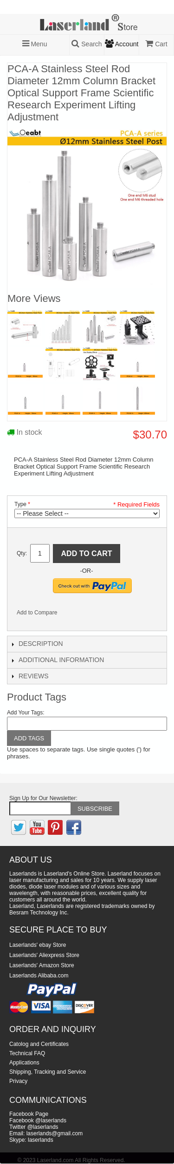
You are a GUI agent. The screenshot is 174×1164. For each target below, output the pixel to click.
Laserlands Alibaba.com (38, 975)
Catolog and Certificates (39, 1044)
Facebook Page (28, 1114)
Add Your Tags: (26, 712)
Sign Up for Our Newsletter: (43, 798)
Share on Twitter (95, 614)
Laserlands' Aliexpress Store (44, 955)
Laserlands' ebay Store (37, 945)
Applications (24, 1062)
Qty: (22, 553)
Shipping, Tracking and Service (47, 1072)
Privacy (18, 1081)
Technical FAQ (27, 1053)
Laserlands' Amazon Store (41, 965)
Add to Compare (37, 612)
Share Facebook (77, 614)
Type (20, 504)
